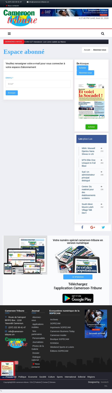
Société (42, 377)
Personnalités (39, 338)
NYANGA (54, 343)
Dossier (36, 353)
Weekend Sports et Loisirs (62, 347)
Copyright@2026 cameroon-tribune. (16, 382)
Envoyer (11, 93)
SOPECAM (55, 323)
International (70, 377)
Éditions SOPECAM (59, 351)
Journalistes (38, 342)
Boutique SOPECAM (59, 339)
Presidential (11, 377)
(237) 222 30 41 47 (14, 2)
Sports (60, 377)
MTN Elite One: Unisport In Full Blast (89, 163)
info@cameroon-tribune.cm (38, 2)
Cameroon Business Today (62, 331)
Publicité (38, 382)
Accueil (87, 50)
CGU (31, 382)
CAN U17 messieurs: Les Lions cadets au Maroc (45, 42)
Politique (22, 377)
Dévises (52, 382)
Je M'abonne (78, 277)
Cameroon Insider (58, 335)
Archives (54, 319)
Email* (9, 78)
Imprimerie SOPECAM (60, 327)
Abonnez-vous (99, 50)
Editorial (81, 377)
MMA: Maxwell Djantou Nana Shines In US (88, 151)
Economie (32, 377)
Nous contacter (12, 6)
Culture (51, 377)
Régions (91, 377)
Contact (45, 382)
